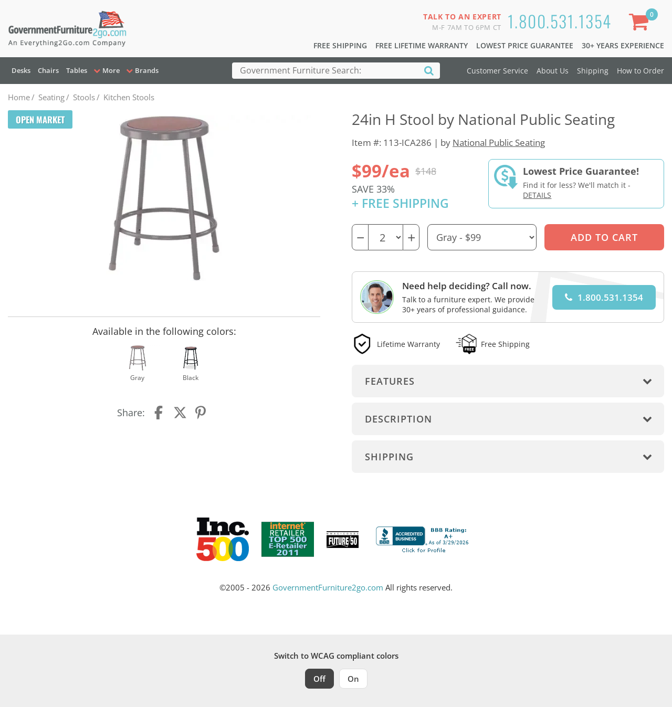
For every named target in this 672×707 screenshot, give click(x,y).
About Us (553, 71)
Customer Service (497, 71)
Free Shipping (340, 45)
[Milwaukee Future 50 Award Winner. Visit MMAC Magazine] (343, 539)
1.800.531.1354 (560, 20)
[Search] (428, 70)
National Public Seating (499, 142)
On (353, 678)
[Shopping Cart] (641, 24)
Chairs (48, 70)
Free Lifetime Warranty (421, 45)
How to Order (640, 71)
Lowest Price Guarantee (524, 45)
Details (537, 195)
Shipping (592, 71)
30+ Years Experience (623, 45)
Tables (76, 70)
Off (319, 678)
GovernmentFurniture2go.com (327, 587)
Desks (21, 70)
